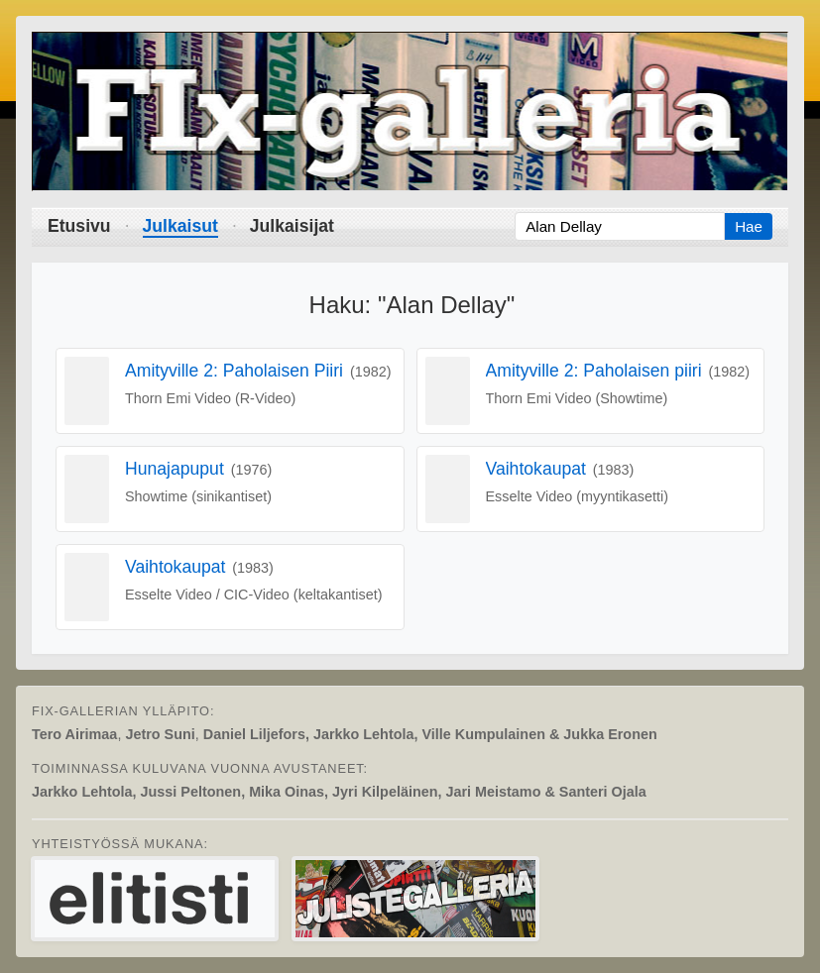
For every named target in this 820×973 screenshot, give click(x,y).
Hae (748, 226)
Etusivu (79, 226)
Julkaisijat (292, 226)
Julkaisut (180, 226)
